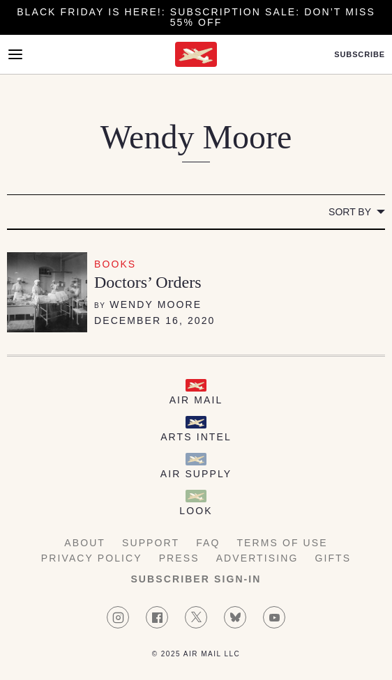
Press (179, 558)
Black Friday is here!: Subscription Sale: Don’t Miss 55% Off (196, 17)
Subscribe (359, 55)
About (84, 543)
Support (150, 543)
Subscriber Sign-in (195, 579)
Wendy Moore (156, 304)
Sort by (350, 211)
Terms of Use (281, 543)
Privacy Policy (91, 558)
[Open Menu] (15, 54)
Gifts (333, 558)
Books (115, 264)
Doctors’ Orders (148, 282)
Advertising (257, 558)
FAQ (208, 543)
